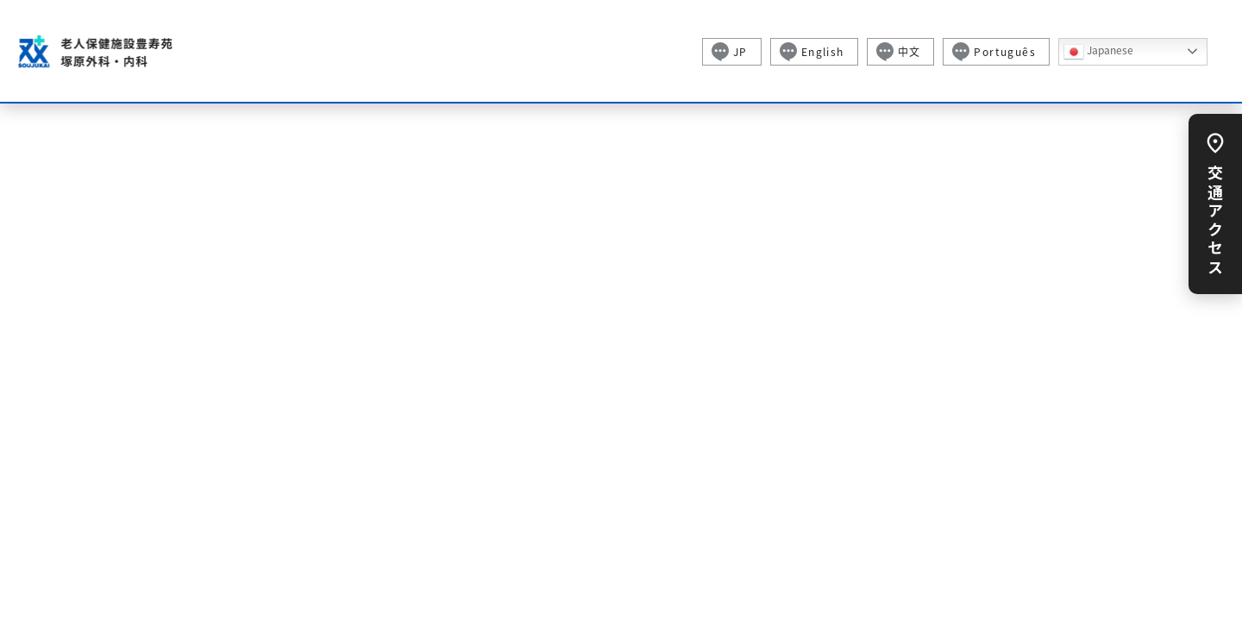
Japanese (1098, 51)
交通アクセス (1215, 217)
